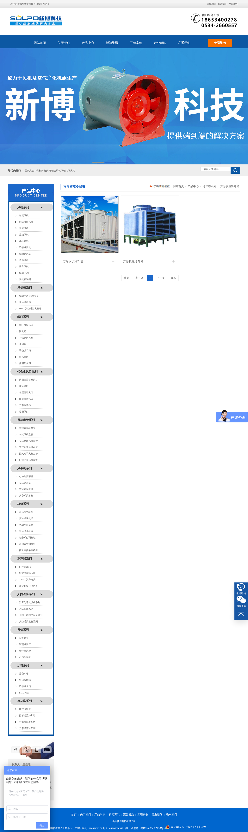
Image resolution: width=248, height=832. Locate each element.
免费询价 (220, 42)
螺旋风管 (23, 638)
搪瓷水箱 (23, 673)
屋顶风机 (23, 234)
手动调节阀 (25, 350)
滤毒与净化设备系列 (29, 602)
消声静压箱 (25, 566)
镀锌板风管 (25, 650)
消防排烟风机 (26, 222)
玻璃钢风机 (25, 253)
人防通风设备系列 (28, 621)
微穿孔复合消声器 (28, 586)
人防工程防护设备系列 (30, 615)
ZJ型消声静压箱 (27, 573)
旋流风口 (23, 386)
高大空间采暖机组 (28, 550)
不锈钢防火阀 (26, 337)
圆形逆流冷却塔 (27, 715)
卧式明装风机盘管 (28, 460)
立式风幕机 (25, 482)
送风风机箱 (25, 302)
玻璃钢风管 (25, 644)
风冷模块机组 (26, 518)
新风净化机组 (26, 531)
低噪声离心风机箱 (28, 295)
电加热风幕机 (26, 476)
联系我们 (222, 4)
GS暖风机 (24, 273)
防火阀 (22, 331)
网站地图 (233, 4)
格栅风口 (23, 411)
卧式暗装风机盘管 (28, 453)
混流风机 (23, 228)
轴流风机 (23, 215)
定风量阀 (23, 357)
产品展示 (99, 814)
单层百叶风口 (26, 392)
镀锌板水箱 (25, 680)
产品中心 (88, 42)
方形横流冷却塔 (27, 722)
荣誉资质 (128, 814)
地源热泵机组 (26, 524)
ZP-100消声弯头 (27, 579)
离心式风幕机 (26, 495)
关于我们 (64, 42)
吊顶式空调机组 (27, 544)
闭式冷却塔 (25, 709)
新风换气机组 (26, 512)
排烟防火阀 (25, 363)
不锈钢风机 (25, 247)
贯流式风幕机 (26, 489)
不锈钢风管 (25, 657)
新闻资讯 (112, 42)
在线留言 (211, 4)
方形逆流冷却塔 (27, 728)
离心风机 (23, 241)
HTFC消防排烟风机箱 (30, 308)
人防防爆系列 (26, 608)
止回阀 (22, 344)
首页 (74, 814)
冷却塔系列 (209, 186)
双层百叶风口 (26, 399)
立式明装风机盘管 (28, 447)
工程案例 (136, 42)
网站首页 (40, 42)
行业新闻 (160, 42)
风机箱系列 (25, 279)
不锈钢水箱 (25, 686)
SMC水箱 (24, 692)
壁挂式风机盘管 (27, 428)
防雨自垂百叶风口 (28, 379)
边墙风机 (23, 260)
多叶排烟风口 (26, 325)
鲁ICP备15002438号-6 (153, 828)
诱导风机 (23, 266)
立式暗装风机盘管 (28, 441)
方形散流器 (25, 405)
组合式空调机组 (27, 537)
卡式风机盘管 (26, 434)
